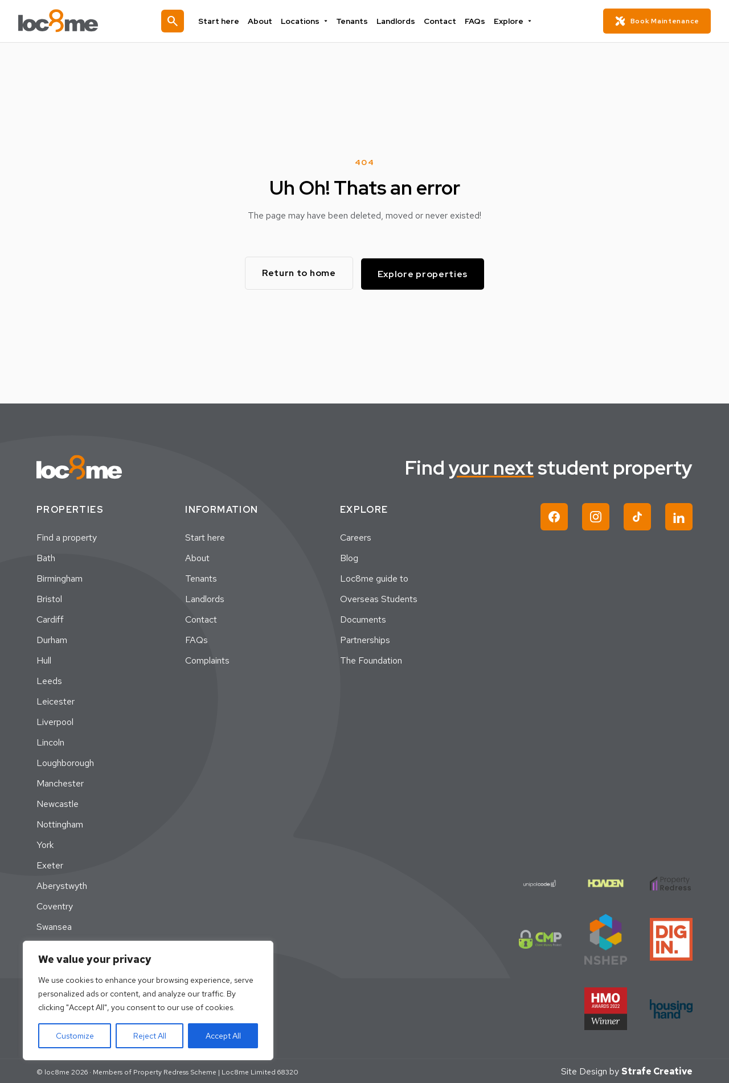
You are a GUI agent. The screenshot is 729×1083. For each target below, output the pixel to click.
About (269, 21)
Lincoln (50, 741)
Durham (51, 639)
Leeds (49, 680)
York (45, 844)
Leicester (55, 700)
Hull (43, 659)
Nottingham (59, 823)
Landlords (393, 21)
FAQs (464, 21)
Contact (433, 21)
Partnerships (365, 639)
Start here (231, 21)
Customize (75, 1036)
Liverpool (54, 721)
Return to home (297, 272)
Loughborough (65, 762)
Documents (363, 618)
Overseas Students (378, 598)
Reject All (149, 1036)
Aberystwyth (61, 885)
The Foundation (371, 659)
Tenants (353, 21)
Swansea (54, 926)
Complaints (207, 659)
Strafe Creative (657, 1070)
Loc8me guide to (374, 577)
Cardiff (50, 618)
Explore (498, 21)
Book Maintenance (657, 21)
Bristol (49, 598)
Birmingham (59, 577)
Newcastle (57, 803)
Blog (349, 557)
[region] (148, 1000)
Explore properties (426, 272)
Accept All (223, 1036)
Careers (355, 536)
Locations (309, 21)
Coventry (54, 905)
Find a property (66, 536)
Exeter (49, 864)
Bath (45, 557)
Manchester (60, 782)
